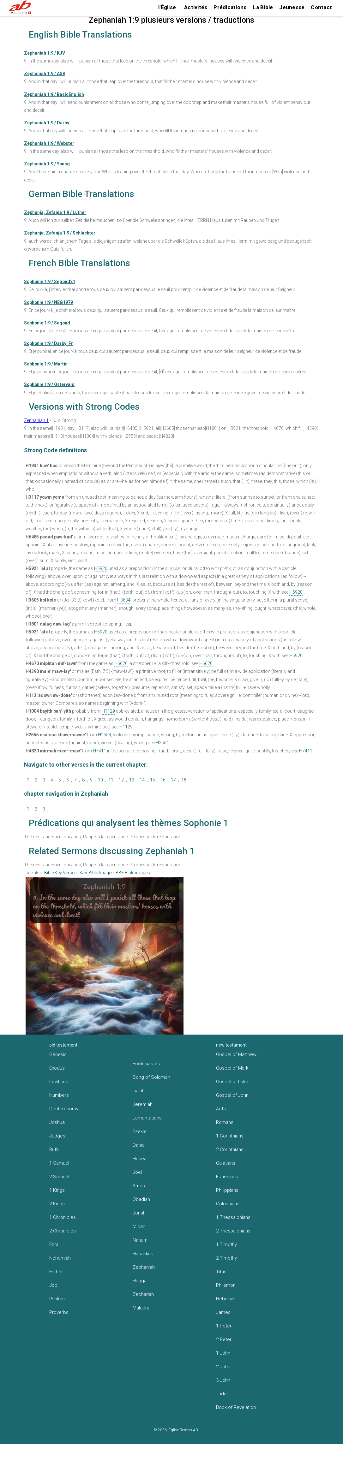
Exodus (57, 1068)
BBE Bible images (133, 872)
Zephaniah (144, 1267)
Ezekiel (140, 1131)
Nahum (140, 1240)
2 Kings (57, 1204)
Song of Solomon (151, 1077)
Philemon (226, 1285)
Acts (221, 1109)
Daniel (139, 1145)
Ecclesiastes (146, 1063)
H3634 (123, 600)
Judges (57, 1136)
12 (121, 779)
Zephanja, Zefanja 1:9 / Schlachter (59, 232)
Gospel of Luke (232, 1081)
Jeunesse (291, 7)
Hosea (140, 1158)
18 (183, 779)
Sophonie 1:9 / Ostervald (49, 384)
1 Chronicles (62, 1217)
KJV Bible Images (97, 872)
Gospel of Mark (232, 1068)
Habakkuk (143, 1253)
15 (152, 779)
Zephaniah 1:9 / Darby (46, 122)
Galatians (225, 1163)
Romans (224, 1122)
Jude (221, 1394)
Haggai (140, 1281)
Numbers (59, 1095)
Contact (321, 7)
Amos (139, 1186)
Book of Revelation (236, 1407)
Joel (137, 1172)
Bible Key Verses (60, 872)
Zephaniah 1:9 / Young (47, 163)
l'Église (167, 7)
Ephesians (227, 1176)
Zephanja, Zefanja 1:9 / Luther (55, 212)
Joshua (57, 1122)
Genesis (58, 1054)
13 (131, 779)
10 (100, 779)
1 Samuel (59, 1163)
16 (162, 779)
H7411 (99, 750)
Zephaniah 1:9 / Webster (49, 143)
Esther (56, 1271)
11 (110, 779)
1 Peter (224, 1326)
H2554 (104, 734)
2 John (223, 1366)
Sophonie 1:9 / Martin (46, 363)
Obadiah (141, 1199)
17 (173, 779)
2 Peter (224, 1339)
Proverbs (59, 1312)
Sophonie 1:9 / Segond (47, 322)
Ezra (53, 1244)
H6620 (121, 663)
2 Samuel (59, 1176)
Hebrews (225, 1299)
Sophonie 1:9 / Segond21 (49, 281)
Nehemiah (60, 1258)
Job (53, 1285)
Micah (139, 1226)
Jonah (139, 1213)
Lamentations (147, 1118)
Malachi (141, 1308)
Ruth (54, 1149)
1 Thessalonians (233, 1217)
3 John (223, 1380)
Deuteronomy (63, 1109)
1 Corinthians (230, 1136)
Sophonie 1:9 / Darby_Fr (48, 343)
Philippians (227, 1190)
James (223, 1312)
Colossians (227, 1204)
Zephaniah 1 (36, 420)
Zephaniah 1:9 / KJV (44, 53)
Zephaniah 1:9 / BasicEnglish (54, 94)
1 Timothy (226, 1244)
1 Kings (57, 1190)
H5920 (100, 568)
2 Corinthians (230, 1149)
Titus (221, 1271)
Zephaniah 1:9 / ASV (44, 73)
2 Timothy (226, 1258)
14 (142, 779)
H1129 (108, 711)
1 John (223, 1353)
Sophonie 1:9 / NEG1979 (48, 302)
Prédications (230, 7)
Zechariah (143, 1294)
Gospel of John (232, 1095)
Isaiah (139, 1091)
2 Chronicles (62, 1231)
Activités (195, 7)
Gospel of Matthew (236, 1054)
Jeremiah (143, 1104)
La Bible (263, 7)
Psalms (57, 1299)
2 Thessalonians (233, 1231)
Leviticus (58, 1081)
